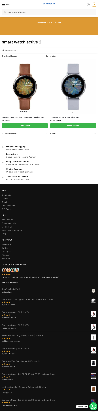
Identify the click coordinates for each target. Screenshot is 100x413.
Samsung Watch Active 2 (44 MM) (65, 117)
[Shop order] (71, 56)
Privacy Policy (8, 206)
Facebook (6, 244)
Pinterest (6, 255)
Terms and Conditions (12, 230)
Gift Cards (6, 209)
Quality (5, 202)
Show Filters (9, 50)
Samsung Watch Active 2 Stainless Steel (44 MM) (23, 117)
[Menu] (6, 5)
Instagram (6, 251)
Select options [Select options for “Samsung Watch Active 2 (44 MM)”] (73, 126)
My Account (7, 219)
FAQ (4, 234)
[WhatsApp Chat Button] (93, 406)
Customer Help (9, 223)
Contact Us (7, 227)
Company (6, 195)
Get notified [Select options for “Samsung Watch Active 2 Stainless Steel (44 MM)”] (25, 126)
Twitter (5, 248)
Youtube (6, 258)
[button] (94, 5)
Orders (5, 198)
